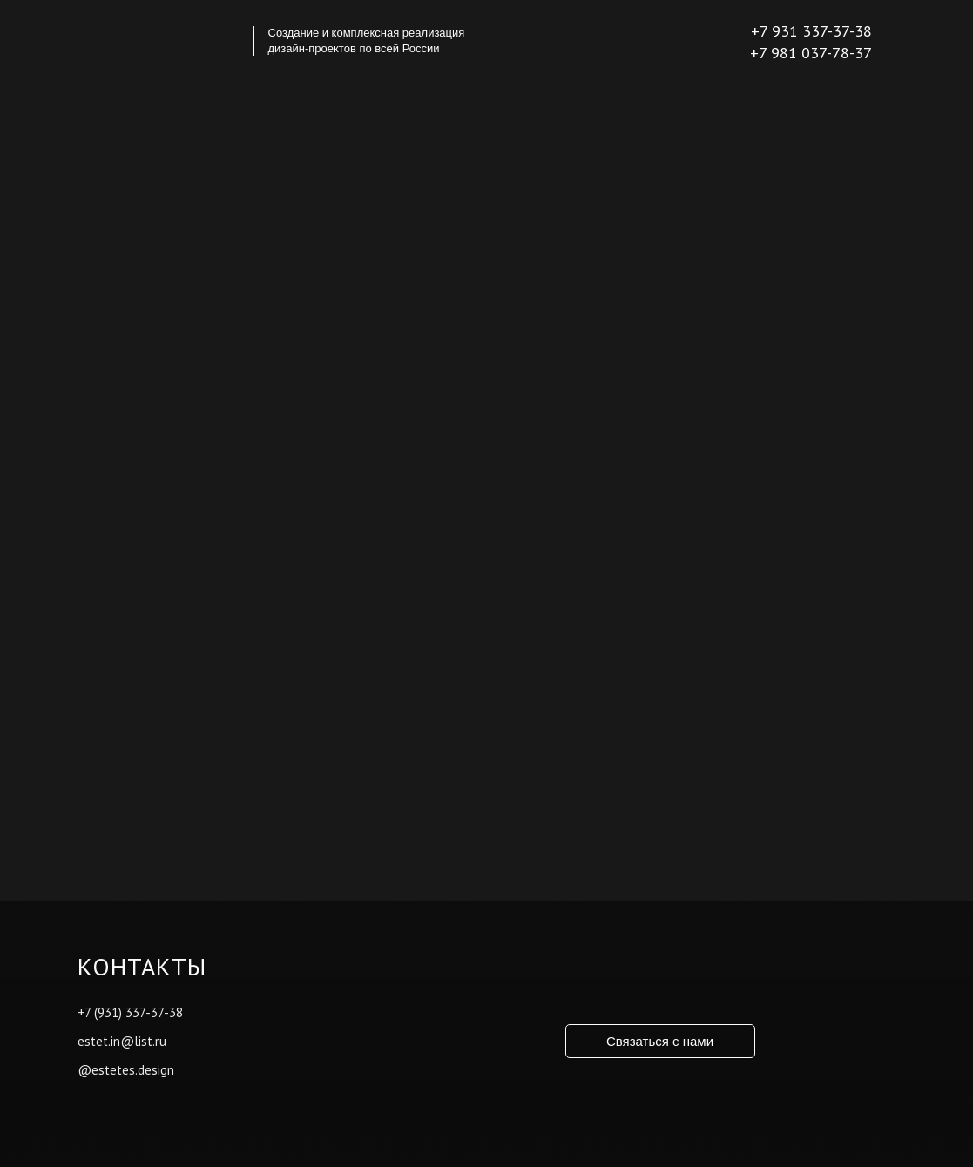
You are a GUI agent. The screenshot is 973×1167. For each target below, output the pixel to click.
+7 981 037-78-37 (811, 53)
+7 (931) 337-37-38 (130, 1012)
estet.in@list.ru (122, 1041)
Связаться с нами (659, 1041)
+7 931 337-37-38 (811, 31)
